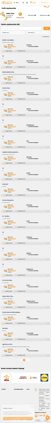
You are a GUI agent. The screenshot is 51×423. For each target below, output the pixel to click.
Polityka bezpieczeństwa (38, 420)
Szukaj (46, 28)
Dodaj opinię (33, 3)
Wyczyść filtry (46, 36)
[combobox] (13, 32)
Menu (17, 2)
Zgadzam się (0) (9, 50)
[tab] (7, 389)
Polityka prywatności (46, 420)
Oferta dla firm (44, 2)
